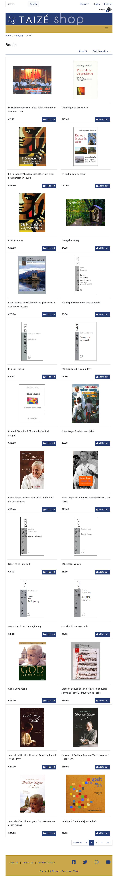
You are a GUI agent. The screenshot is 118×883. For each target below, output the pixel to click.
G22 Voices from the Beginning (24, 626)
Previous (77, 842)
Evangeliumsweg (70, 240)
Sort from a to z (101, 51)
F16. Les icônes (16, 369)
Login (97, 4)
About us (13, 862)
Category (18, 35)
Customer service (46, 862)
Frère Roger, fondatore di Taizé (77, 431)
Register (108, 4)
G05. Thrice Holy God (19, 564)
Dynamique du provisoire (74, 107)
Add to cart (49, 119)
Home (8, 35)
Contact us (28, 862)
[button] (105, 9)
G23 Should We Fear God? (74, 626)
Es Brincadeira (15, 240)
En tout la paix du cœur (73, 174)
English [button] (83, 4)
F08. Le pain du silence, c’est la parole (80, 302)
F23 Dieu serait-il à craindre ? (76, 369)
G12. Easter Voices (71, 564)
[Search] (17, 4)
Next (108, 842)
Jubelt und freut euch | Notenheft (79, 821)
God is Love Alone (17, 688)
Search (33, 4)
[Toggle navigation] (107, 28)
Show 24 (83, 51)
